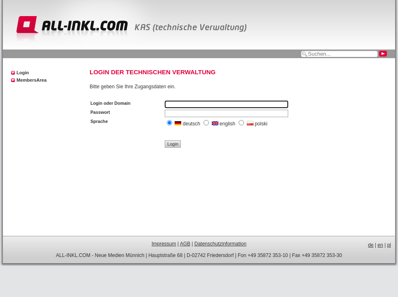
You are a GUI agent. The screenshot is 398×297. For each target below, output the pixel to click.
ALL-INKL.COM (73, 255)
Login (23, 72)
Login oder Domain (110, 103)
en (380, 245)
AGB (185, 244)
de (370, 245)
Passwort (100, 112)
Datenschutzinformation (220, 244)
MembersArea (32, 80)
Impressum (164, 244)
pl (389, 245)
